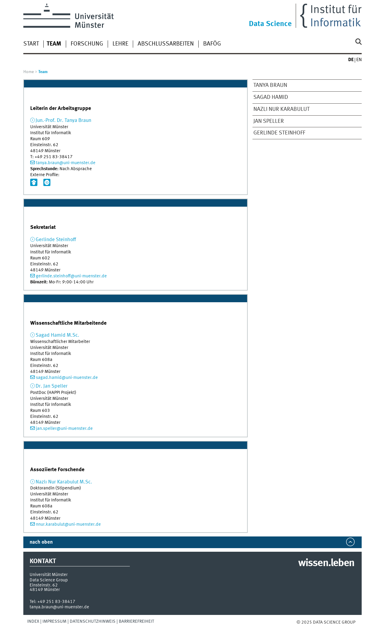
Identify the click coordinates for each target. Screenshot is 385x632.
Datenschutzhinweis (92, 621)
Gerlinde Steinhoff (279, 133)
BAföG (212, 44)
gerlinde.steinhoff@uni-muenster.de (71, 276)
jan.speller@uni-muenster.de (64, 428)
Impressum (54, 621)
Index (33, 621)
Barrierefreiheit (136, 621)
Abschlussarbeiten (166, 44)
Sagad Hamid (270, 97)
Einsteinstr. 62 (44, 585)
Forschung (87, 44)
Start (31, 44)
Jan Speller (268, 121)
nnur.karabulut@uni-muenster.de (68, 524)
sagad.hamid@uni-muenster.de (67, 377)
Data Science (270, 24)
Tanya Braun (270, 85)
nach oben (41, 542)
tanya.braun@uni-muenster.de (65, 163)
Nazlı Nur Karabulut (281, 109)
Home (28, 72)
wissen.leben (326, 563)
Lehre (120, 44)
